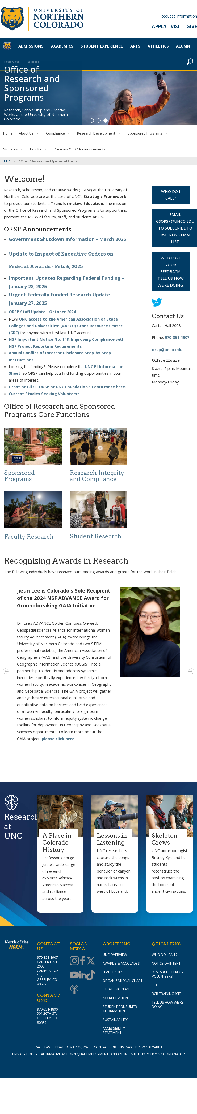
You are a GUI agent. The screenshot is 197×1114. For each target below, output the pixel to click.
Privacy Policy (24, 1054)
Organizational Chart (122, 980)
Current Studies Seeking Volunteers (44, 393)
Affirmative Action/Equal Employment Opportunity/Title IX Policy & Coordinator (113, 1054)
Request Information (179, 16)
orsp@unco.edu (167, 349)
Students (10, 149)
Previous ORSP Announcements (79, 149)
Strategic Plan (116, 989)
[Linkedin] (82, 975)
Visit (176, 26)
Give (191, 26)
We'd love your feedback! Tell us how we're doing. (171, 271)
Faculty (35, 149)
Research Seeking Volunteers (167, 974)
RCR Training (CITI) (167, 993)
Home (8, 133)
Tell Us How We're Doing (168, 1004)
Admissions (31, 46)
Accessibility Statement (114, 1030)
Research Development (96, 133)
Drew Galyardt (148, 1047)
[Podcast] (74, 989)
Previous (6, 671)
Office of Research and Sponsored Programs (32, 83)
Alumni (184, 46)
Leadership (112, 971)
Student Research (95, 536)
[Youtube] (74, 975)
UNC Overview (115, 954)
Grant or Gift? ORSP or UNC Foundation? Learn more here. (67, 386)
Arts (135, 46)
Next (191, 671)
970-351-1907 (177, 337)
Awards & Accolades (121, 963)
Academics (62, 46)
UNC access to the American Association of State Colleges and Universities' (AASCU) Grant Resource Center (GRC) (66, 325)
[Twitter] (90, 961)
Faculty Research (29, 536)
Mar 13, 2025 (80, 1047)
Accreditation (115, 997)
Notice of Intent (166, 963)
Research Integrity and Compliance (97, 476)
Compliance (55, 133)
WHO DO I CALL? (170, 195)
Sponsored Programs (145, 133)
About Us (26, 133)
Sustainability (115, 1019)
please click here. (59, 738)
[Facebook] (82, 961)
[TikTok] (90, 975)
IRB (154, 984)
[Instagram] (74, 961)
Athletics (158, 46)
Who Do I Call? (164, 954)
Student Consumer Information (120, 1008)
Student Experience (102, 46)
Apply (159, 26)
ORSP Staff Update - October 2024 (42, 311)
